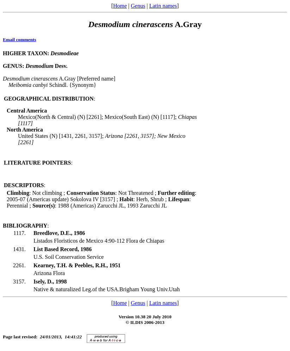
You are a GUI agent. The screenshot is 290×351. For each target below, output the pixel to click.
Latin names (163, 6)
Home (120, 6)
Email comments (19, 39)
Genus (138, 6)
